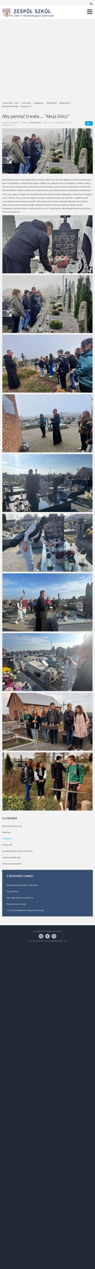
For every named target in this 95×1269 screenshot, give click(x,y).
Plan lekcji (6, 832)
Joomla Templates (37, 941)
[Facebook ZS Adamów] (41, 936)
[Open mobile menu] (90, 12)
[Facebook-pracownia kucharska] (54, 936)
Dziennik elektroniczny (12, 826)
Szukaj (91, 3)
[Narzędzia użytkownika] (89, 123)
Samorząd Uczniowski (11, 863)
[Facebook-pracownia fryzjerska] (47, 936)
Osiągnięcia (7, 838)
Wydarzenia (35, 122)
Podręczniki (7, 844)
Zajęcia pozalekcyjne (11, 857)
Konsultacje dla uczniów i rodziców (17, 851)
